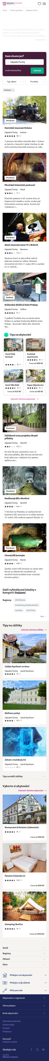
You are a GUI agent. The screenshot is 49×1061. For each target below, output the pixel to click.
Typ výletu (11, 82)
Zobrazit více (40, 39)
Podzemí (20, 592)
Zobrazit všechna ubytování (23, 399)
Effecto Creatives (10, 1056)
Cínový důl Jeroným (15, 555)
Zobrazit (37, 70)
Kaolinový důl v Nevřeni (17, 498)
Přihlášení (7, 1032)
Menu (44, 3)
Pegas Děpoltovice (35, 385)
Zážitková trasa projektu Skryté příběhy (21, 437)
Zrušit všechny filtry (13, 70)
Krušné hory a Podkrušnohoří (26, 605)
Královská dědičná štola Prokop (21, 305)
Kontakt (6, 1028)
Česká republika (16, 10)
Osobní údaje (8, 1025)
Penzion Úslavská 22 (15, 876)
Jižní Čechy (31, 610)
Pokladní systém (10, 1042)
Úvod (5, 10)
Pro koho (34, 82)
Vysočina (18, 610)
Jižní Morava (20, 600)
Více (42, 616)
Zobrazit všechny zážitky (32, 630)
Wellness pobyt (12, 713)
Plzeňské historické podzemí (20, 185)
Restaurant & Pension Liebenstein (22, 827)
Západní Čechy (32, 10)
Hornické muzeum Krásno (18, 128)
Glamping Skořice (14, 924)
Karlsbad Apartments (32, 355)
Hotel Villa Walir (12, 385)
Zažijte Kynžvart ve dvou (17, 666)
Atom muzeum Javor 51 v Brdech (21, 245)
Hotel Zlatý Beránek (10, 355)
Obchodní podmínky (12, 1021)
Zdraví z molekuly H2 (15, 760)
